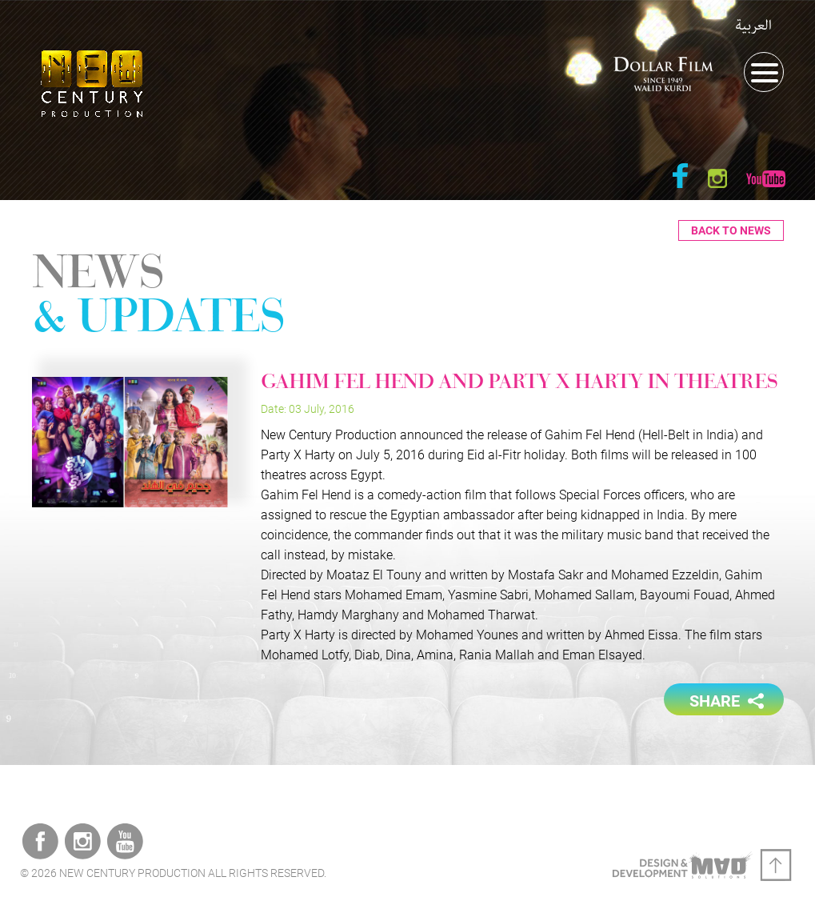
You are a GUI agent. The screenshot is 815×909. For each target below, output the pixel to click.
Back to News (731, 230)
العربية (753, 25)
